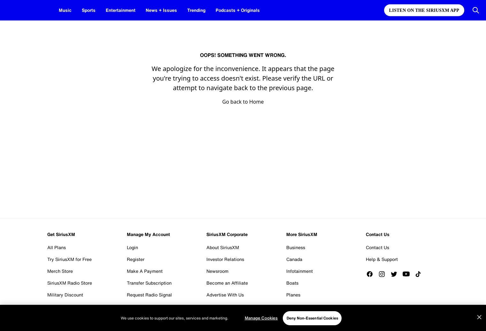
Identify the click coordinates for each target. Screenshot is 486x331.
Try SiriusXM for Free (69, 259)
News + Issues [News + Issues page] (155, 10)
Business (295, 247)
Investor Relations (225, 259)
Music (65, 10)
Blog (211, 306)
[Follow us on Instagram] (384, 274)
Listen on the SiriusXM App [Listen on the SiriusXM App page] (424, 10)
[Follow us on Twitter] (396, 274)
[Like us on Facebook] (372, 274)
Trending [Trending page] (187, 10)
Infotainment (299, 271)
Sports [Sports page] (87, 10)
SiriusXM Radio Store (69, 283)
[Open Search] (476, 10)
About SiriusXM (222, 247)
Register (135, 259)
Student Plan (60, 306)
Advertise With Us (225, 294)
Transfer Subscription (149, 283)
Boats (292, 283)
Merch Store (60, 271)
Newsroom (217, 271)
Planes (293, 294)
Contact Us (377, 247)
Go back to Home (243, 101)
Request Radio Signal (149, 294)
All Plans (56, 247)
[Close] (479, 328)
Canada (294, 259)
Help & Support (382, 259)
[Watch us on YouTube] (408, 274)
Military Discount (65, 294)
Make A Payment (145, 271)
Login (132, 247)
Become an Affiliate (227, 283)
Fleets (292, 306)
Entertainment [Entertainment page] (117, 10)
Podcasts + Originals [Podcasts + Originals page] (225, 10)
